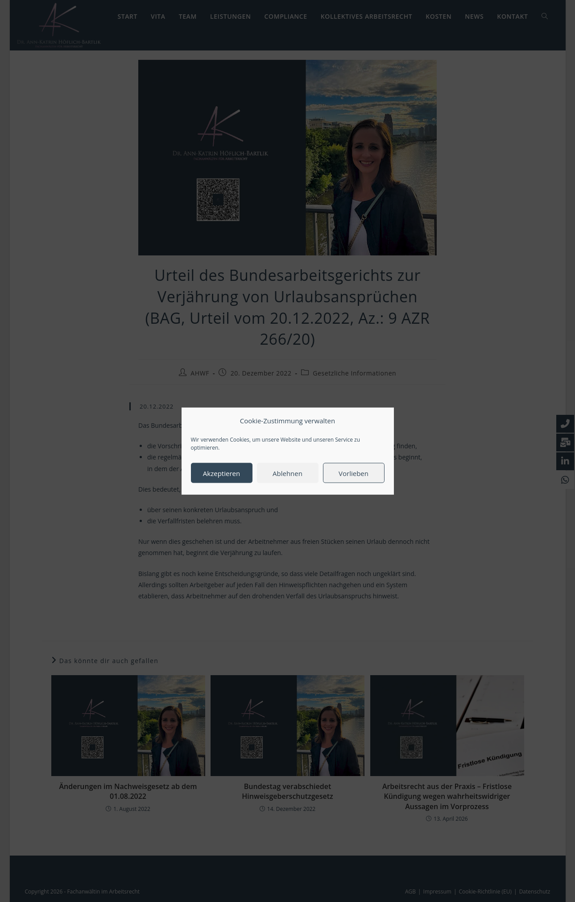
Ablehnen (287, 480)
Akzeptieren (221, 480)
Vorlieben (353, 480)
